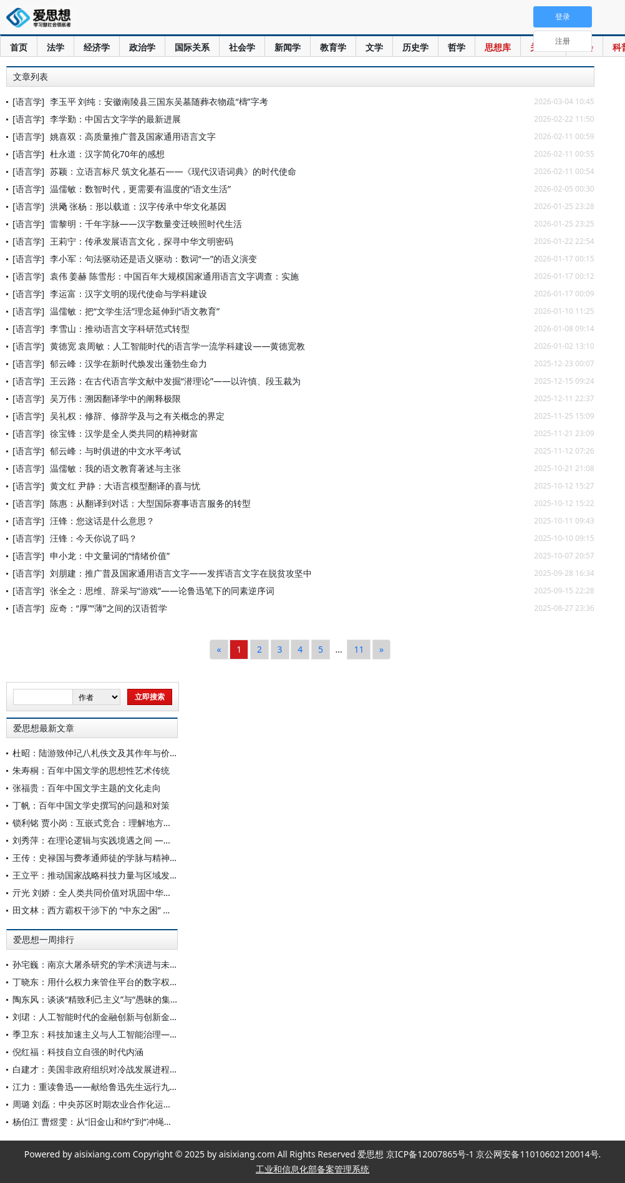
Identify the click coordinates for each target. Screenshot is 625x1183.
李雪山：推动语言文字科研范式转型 (120, 328)
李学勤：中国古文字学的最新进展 (115, 119)
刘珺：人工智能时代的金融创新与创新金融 (95, 1017)
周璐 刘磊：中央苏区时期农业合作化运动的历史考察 (114, 1104)
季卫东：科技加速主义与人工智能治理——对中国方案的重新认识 (139, 1034)
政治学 (142, 47)
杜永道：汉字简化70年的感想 (107, 154)
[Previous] (219, 650)
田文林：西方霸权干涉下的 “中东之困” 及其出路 (105, 910)
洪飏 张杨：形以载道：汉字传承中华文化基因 (138, 206)
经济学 (97, 47)
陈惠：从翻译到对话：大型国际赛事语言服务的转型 (150, 503)
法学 (55, 47)
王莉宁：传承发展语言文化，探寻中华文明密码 (141, 241)
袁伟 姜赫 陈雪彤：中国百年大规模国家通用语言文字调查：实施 (174, 276)
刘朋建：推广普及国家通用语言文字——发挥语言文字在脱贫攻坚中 (181, 573)
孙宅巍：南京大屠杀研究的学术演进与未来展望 (104, 964)
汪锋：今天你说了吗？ (93, 538)
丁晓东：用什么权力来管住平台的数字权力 (95, 982)
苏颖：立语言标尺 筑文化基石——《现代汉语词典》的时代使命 (173, 171)
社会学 (242, 47)
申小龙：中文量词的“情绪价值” (110, 556)
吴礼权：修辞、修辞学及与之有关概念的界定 (137, 416)
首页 (18, 47)
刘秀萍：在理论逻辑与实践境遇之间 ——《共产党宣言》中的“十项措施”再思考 (165, 840)
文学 (374, 47)
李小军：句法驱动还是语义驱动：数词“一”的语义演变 (153, 259)
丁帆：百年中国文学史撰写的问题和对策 (91, 805)
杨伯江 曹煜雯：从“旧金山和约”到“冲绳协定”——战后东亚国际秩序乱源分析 (159, 1121)
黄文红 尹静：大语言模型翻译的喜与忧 (125, 486)
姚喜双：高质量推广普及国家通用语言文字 (133, 136)
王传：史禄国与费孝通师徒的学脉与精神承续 (99, 858)
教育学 (333, 47)
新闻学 (287, 47)
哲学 (456, 47)
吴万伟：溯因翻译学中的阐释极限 (115, 398)
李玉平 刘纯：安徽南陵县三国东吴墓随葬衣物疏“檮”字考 (159, 101)
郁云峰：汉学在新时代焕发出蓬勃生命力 (128, 363)
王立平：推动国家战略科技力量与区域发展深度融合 (112, 875)
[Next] (381, 650)
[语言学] (28, 101)
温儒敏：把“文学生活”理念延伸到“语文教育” (135, 311)
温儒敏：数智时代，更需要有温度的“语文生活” (140, 189)
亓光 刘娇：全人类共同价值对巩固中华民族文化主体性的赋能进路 (140, 892)
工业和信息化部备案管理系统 (312, 1169)
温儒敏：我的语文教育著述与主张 (115, 468)
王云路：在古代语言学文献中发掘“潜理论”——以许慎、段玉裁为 (175, 381)
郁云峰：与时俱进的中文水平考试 (115, 451)
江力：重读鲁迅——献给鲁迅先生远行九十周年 (104, 1087)
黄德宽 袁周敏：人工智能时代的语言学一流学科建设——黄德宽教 (178, 346)
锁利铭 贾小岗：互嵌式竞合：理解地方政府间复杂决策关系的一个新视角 (153, 823)
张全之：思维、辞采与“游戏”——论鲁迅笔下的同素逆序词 (162, 590)
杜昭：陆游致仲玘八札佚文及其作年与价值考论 (104, 753)
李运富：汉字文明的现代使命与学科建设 (128, 293)
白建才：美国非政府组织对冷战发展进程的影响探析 (112, 1069)
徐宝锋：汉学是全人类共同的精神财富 (124, 433)
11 (359, 649)
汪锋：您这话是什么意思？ (102, 521)
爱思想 (42, 18)
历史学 (415, 47)
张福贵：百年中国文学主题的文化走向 (86, 788)
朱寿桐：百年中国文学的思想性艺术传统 (91, 770)
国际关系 (192, 47)
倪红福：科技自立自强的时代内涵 (77, 1052)
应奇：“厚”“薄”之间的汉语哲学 (108, 608)
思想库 (498, 47)
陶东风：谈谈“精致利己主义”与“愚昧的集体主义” (106, 999)
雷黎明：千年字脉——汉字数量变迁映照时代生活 (146, 224)
